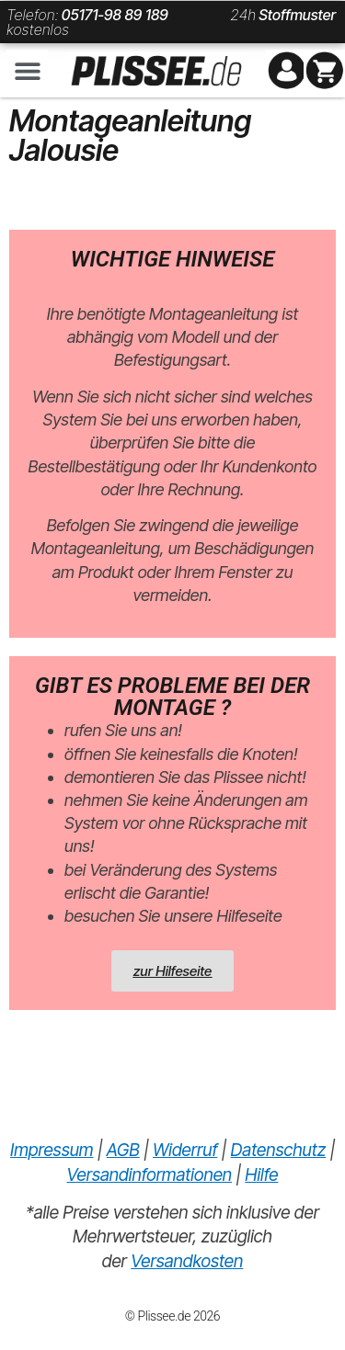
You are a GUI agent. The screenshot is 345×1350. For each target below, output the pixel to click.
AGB (123, 1150)
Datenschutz (279, 1150)
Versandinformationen (149, 1175)
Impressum (51, 1150)
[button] (27, 70)
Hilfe (261, 1175)
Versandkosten (187, 1261)
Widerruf (185, 1150)
